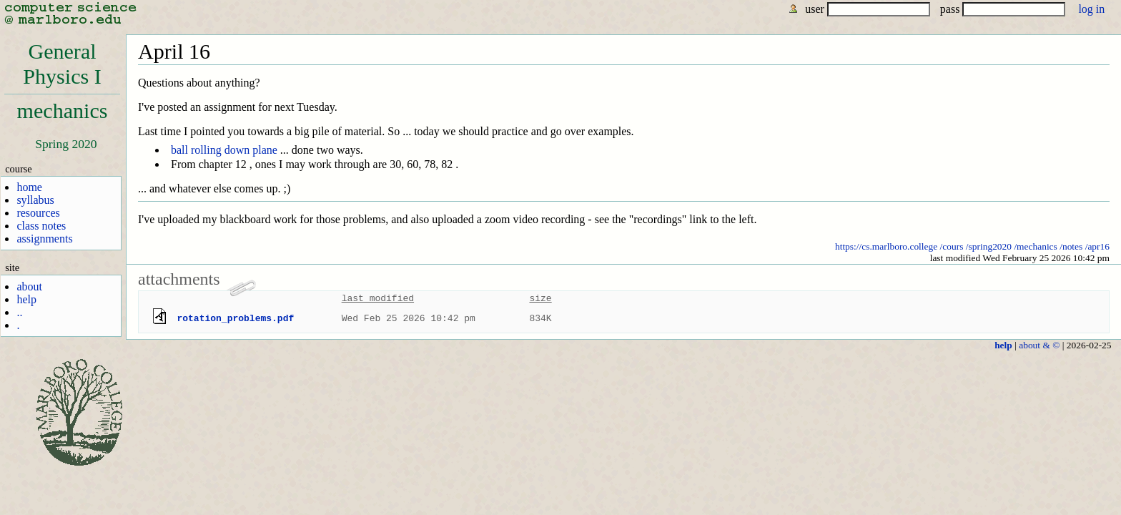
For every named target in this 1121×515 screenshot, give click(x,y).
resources (37, 213)
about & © (1039, 345)
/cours (952, 246)
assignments (44, 238)
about (29, 286)
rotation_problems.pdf (235, 318)
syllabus (35, 200)
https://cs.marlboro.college (886, 246)
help (26, 299)
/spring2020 (989, 246)
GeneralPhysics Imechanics (62, 81)
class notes (41, 226)
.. (19, 312)
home (29, 187)
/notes (1071, 246)
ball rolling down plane (224, 150)
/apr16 (1097, 246)
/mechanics (1035, 246)
